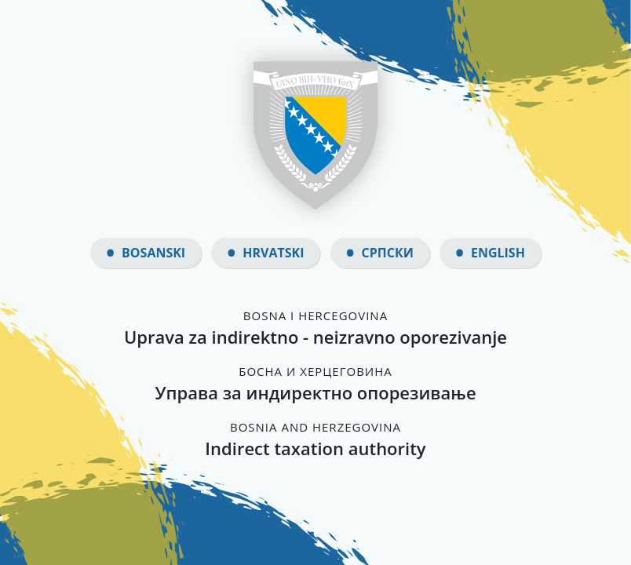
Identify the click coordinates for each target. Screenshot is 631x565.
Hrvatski (273, 252)
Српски (388, 252)
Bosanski (153, 252)
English (498, 252)
